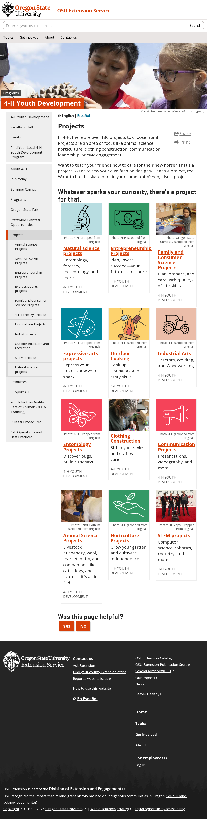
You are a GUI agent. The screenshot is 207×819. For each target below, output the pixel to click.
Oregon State (66, 808)
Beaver (149, 694)
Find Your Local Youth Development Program (26, 152)
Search (195, 25)
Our (146, 677)
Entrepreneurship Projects (28, 274)
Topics (8, 37)
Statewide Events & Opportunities (25, 222)
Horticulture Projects (30, 324)
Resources (19, 381)
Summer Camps (23, 189)
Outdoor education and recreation (32, 346)
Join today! (19, 179)
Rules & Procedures (26, 422)
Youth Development (30, 117)
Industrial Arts (25, 334)
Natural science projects (26, 369)
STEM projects (26, 358)
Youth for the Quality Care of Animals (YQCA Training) (28, 407)
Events (16, 137)
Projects (17, 234)
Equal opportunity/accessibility (160, 808)
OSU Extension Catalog (153, 658)
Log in (140, 764)
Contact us (69, 37)
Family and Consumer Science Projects (31, 302)
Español (83, 115)
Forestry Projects (31, 314)
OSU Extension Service (84, 10)
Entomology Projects (77, 447)
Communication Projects (26, 260)
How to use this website (92, 688)
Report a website (92, 678)
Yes (66, 626)
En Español (87, 698)
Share (182, 133)
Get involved (29, 37)
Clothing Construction (125, 438)
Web (110, 808)
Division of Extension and (87, 789)
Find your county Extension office (99, 672)
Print (185, 142)
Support (20, 391)
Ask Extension (84, 665)
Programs (11, 93)
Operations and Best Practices (26, 434)
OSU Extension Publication (163, 664)
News (139, 684)
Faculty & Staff (22, 127)
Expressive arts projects (26, 288)
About (49, 37)
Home (141, 712)
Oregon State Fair (24, 209)
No (83, 626)
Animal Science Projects (26, 246)
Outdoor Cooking (120, 356)
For (151, 758)
